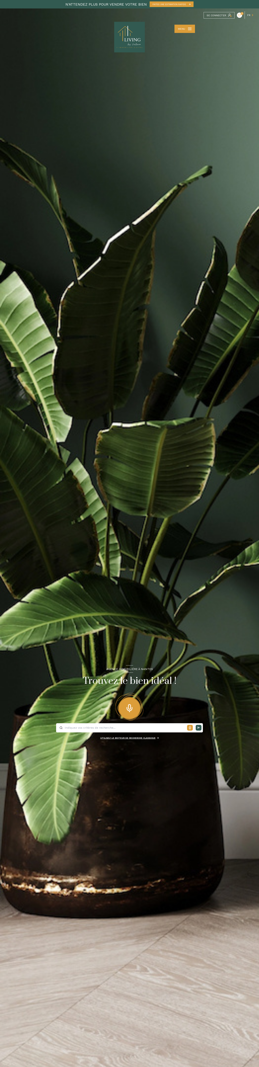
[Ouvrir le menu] (184, 29)
